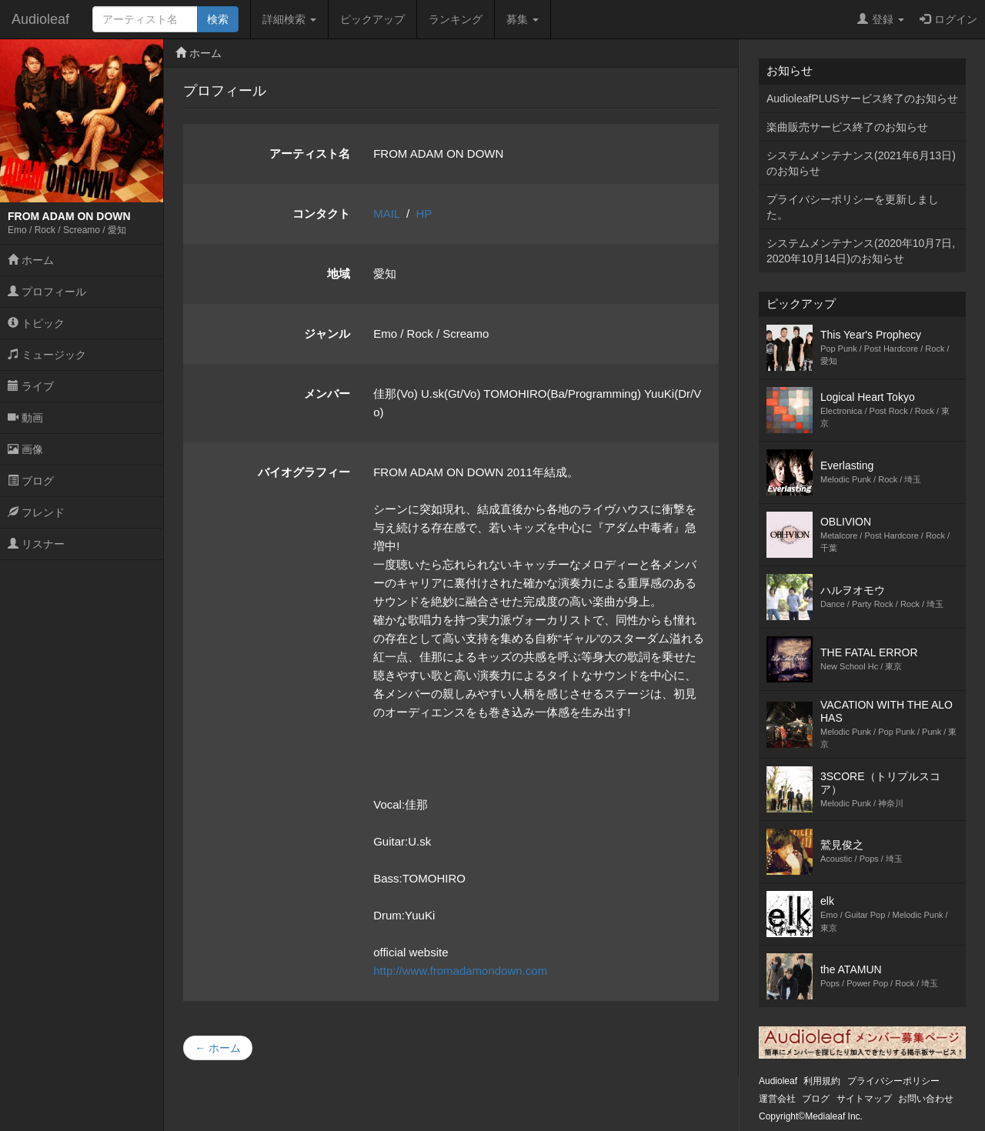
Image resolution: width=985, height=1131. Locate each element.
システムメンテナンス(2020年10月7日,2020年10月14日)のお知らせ (860, 251)
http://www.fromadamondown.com (460, 970)
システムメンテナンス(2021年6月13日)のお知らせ (861, 163)
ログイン (948, 19)
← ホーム (218, 1048)
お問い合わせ (925, 1098)
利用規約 (821, 1081)
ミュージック (47, 355)
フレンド (36, 512)
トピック (36, 323)
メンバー (327, 393)
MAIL (386, 213)
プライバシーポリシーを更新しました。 (852, 207)
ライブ (31, 386)
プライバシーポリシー (893, 1081)
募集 (522, 19)
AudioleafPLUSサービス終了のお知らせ (862, 98)
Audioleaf (40, 19)
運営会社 (777, 1098)
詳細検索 (289, 19)
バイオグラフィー (304, 472)
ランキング (455, 19)
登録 (880, 19)
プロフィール (47, 291)
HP (424, 213)
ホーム (31, 260)
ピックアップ (372, 19)
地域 (338, 273)
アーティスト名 (309, 153)
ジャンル (327, 333)
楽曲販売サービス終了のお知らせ (847, 127)
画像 (25, 449)
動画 (25, 418)
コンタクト (321, 213)
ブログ (31, 481)
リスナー (36, 544)
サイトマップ (864, 1098)
